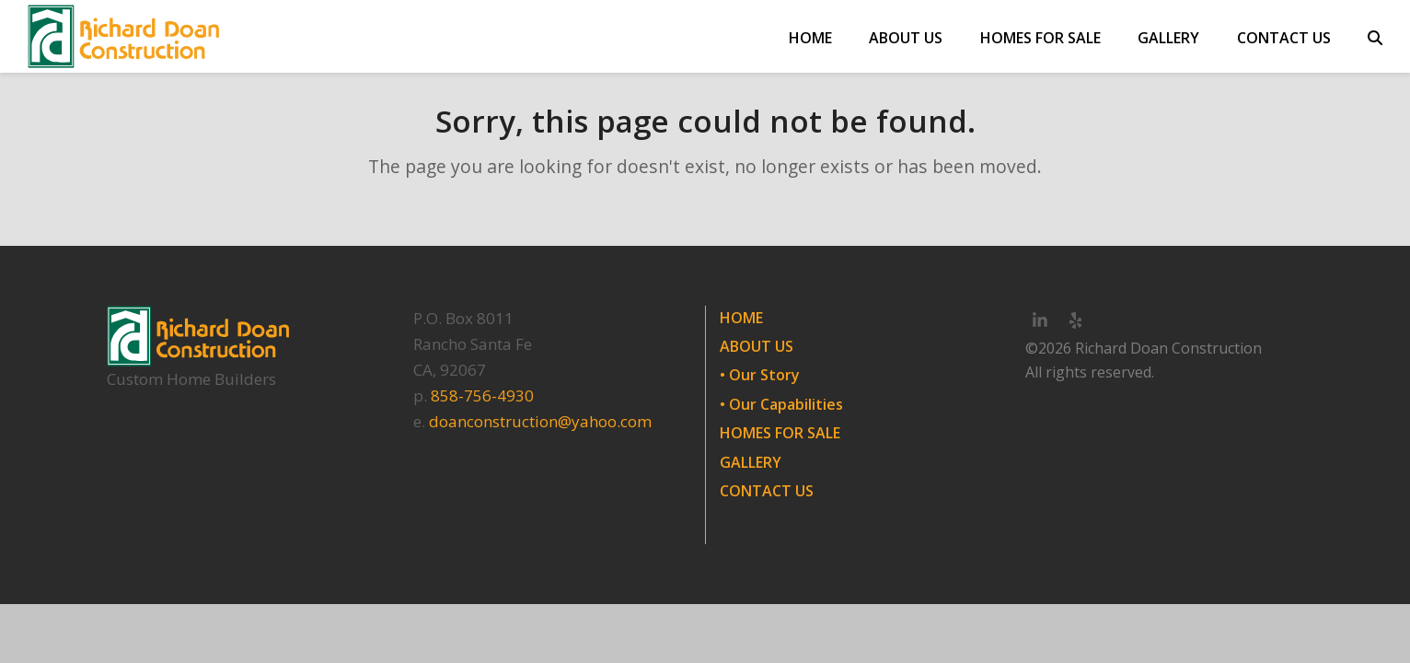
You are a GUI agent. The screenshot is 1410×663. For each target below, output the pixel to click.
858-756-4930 (482, 395)
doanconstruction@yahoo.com (540, 421)
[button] (1375, 37)
